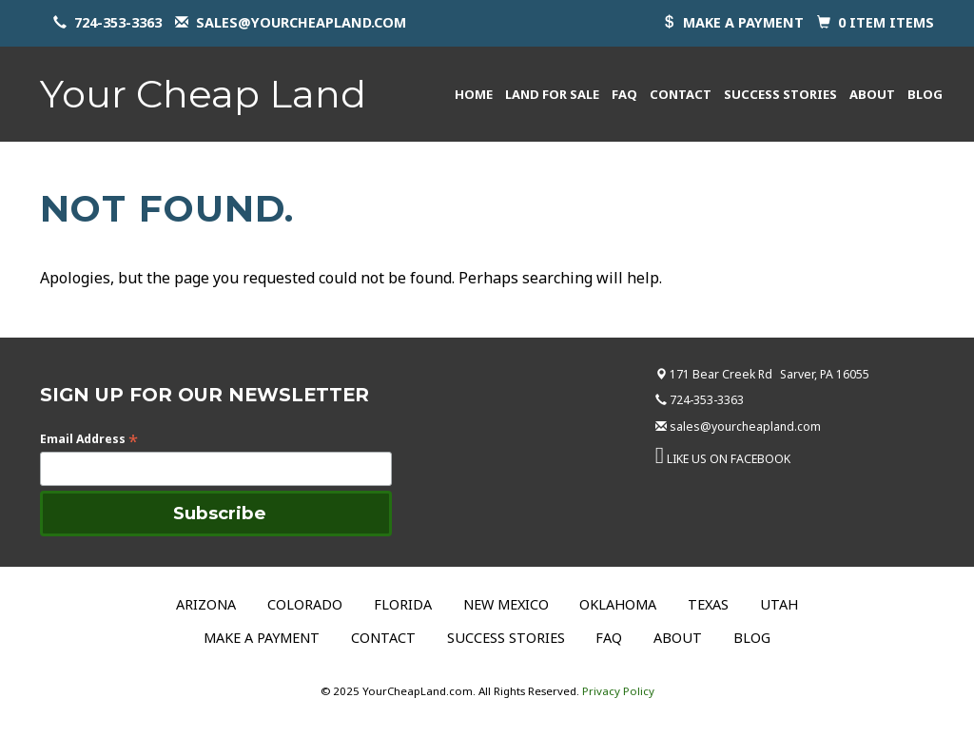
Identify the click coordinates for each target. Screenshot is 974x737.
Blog (925, 94)
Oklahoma (617, 604)
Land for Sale (552, 94)
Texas (708, 604)
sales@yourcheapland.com (301, 22)
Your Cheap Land (203, 93)
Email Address (89, 439)
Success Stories (780, 94)
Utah (779, 604)
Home (474, 94)
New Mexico (506, 604)
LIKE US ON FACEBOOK (728, 459)
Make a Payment (262, 638)
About (872, 94)
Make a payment (743, 22)
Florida (403, 604)
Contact (680, 94)
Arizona (206, 604)
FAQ (624, 94)
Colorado (304, 604)
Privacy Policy (618, 691)
